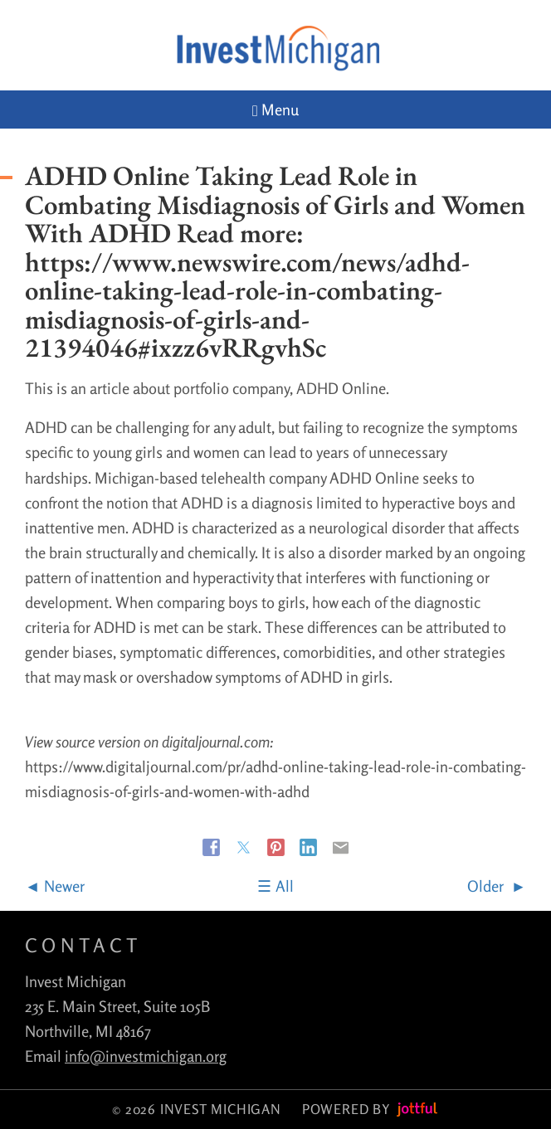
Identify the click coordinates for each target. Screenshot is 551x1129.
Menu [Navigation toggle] (275, 109)
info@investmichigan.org (146, 1056)
